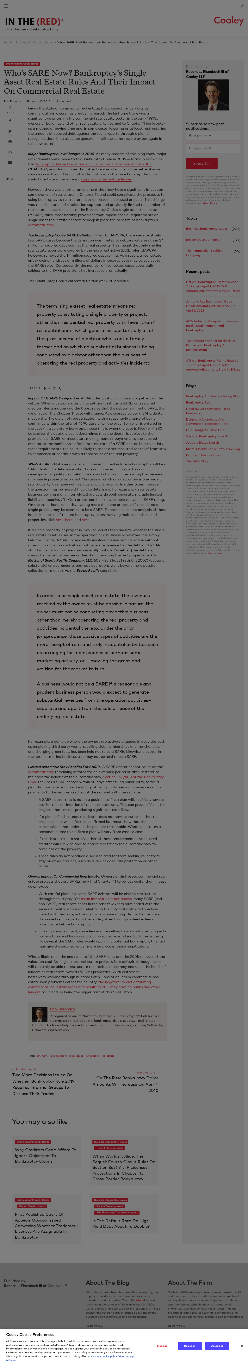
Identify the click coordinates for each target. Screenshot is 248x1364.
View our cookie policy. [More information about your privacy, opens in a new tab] (104, 1358)
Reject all (189, 1348)
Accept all (217, 1348)
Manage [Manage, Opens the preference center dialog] (162, 1348)
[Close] (242, 1348)
